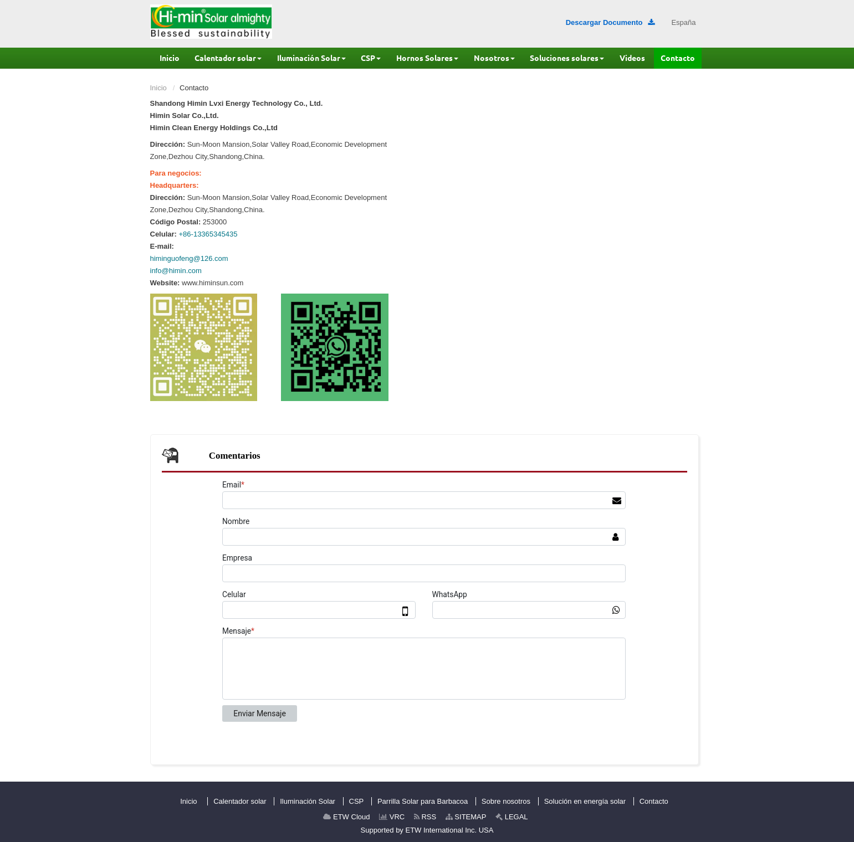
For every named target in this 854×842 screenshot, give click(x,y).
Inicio (158, 88)
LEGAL (511, 817)
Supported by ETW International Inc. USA (427, 830)
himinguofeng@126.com (189, 258)
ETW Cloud (346, 817)
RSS (425, 817)
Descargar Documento (610, 22)
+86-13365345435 (208, 234)
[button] (228, 58)
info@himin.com (176, 270)
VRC (392, 817)
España (683, 22)
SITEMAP (466, 817)
